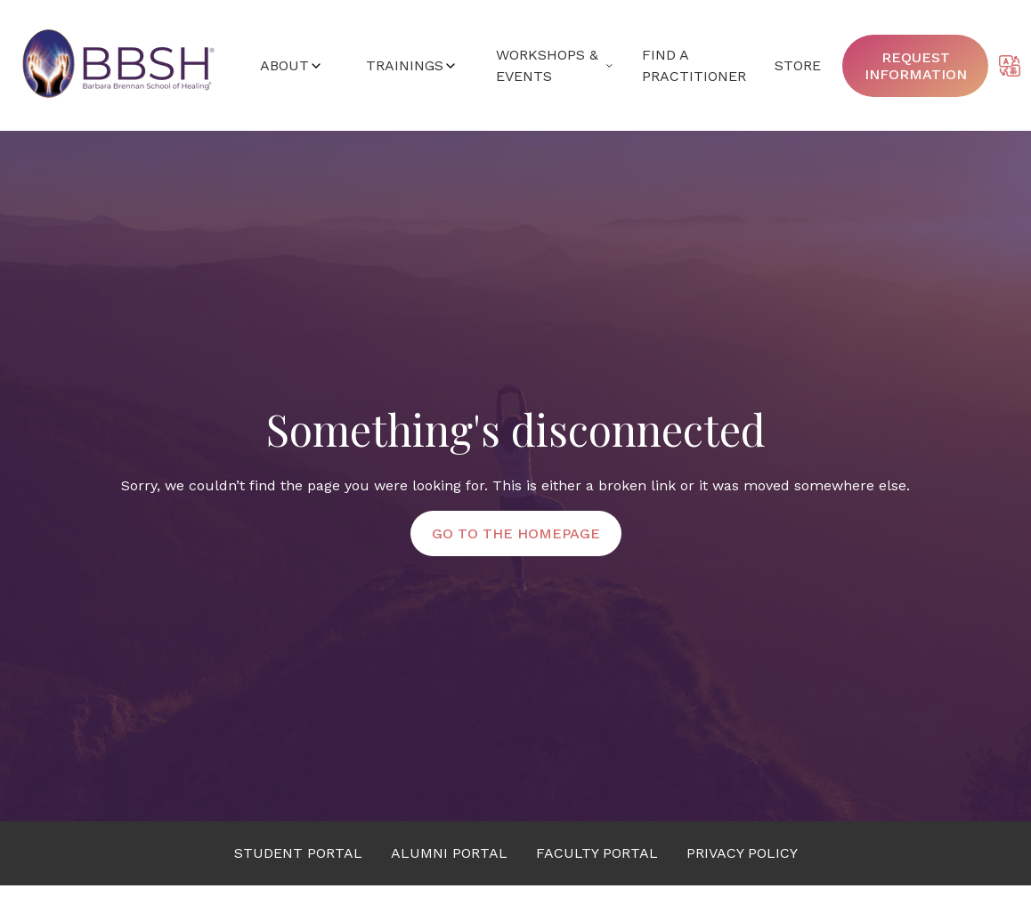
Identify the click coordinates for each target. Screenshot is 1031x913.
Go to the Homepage (516, 533)
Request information (916, 66)
